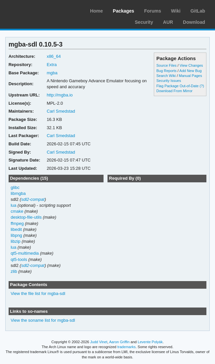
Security (144, 22)
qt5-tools (19, 259)
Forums (152, 11)
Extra (52, 64)
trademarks (126, 347)
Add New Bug (190, 71)
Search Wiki (166, 76)
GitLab (198, 11)
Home (96, 11)
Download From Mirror (174, 91)
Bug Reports (166, 71)
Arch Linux (36, 10)
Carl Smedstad (61, 111)
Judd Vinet (99, 342)
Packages (123, 11)
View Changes (191, 65)
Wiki (176, 11)
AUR (168, 22)
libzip (16, 241)
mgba (52, 72)
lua (13, 205)
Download (194, 22)
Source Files (166, 65)
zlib (14, 271)
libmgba (18, 193)
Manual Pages (190, 76)
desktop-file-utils (26, 217)
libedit (16, 229)
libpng (16, 235)
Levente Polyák (150, 342)
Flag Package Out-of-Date (177, 86)
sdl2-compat (33, 199)
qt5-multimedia (25, 253)
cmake (17, 211)
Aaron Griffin (119, 342)
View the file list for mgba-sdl (38, 293)
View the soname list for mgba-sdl (43, 320)
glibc (15, 187)
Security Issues (168, 81)
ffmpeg (17, 223)
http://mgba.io (60, 94)
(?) (201, 86)
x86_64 (54, 56)
